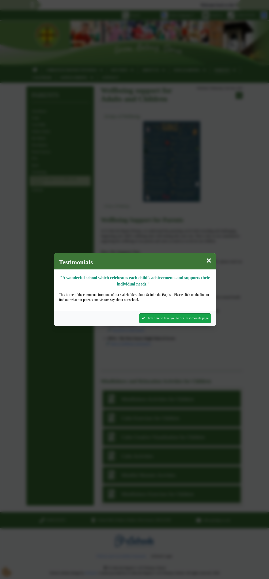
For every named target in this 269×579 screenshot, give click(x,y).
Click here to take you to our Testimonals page (175, 318)
